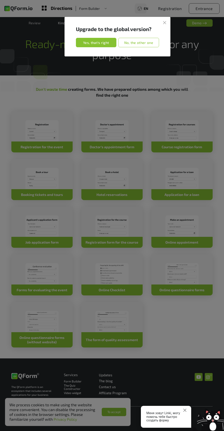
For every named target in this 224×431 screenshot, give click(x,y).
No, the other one (138, 42)
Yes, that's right (96, 42)
